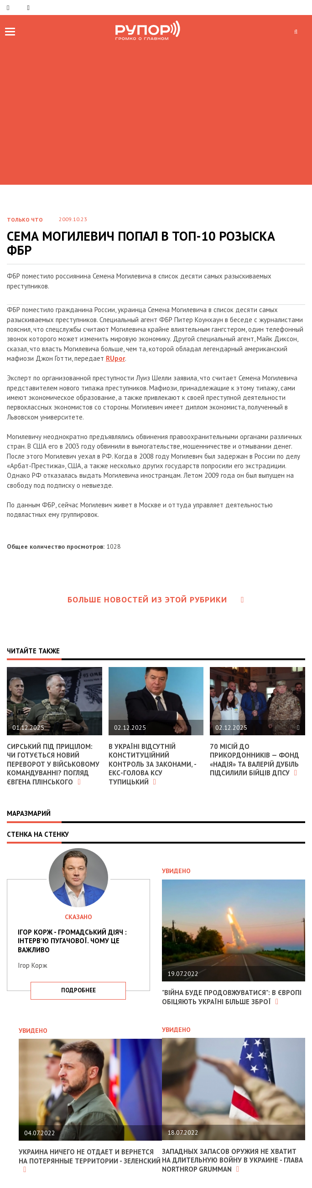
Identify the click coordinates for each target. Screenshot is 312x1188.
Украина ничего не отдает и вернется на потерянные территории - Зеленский (90, 1160)
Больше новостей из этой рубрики (156, 599)
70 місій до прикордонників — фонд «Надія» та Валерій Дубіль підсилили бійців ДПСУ (254, 760)
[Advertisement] (156, 112)
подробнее (78, 990)
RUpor (115, 358)
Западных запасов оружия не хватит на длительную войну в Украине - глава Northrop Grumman (232, 1160)
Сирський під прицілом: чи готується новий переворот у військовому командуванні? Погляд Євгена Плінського (53, 764)
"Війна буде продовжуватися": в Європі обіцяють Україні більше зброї (232, 997)
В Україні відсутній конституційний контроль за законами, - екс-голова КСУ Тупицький (152, 764)
